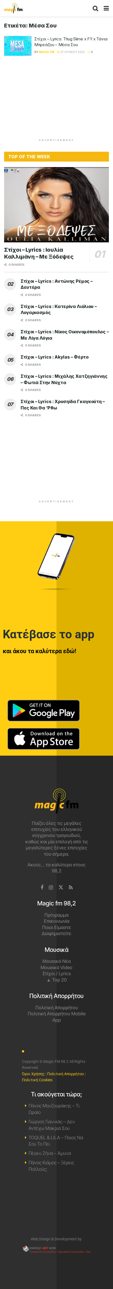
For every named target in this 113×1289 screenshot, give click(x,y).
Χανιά (56, 1207)
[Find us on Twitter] (60, 887)
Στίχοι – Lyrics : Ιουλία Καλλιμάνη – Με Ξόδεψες (38, 253)
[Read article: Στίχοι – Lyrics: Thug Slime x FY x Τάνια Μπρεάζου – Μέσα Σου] (18, 46)
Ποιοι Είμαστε (56, 927)
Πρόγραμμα (56, 915)
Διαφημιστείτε (56, 933)
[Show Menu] (106, 8)
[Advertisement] (56, 99)
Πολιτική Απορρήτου (56, 1007)
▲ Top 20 (56, 980)
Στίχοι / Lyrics (57, 973)
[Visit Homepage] (13, 8)
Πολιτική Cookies (37, 1080)
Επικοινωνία (56, 921)
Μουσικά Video (56, 967)
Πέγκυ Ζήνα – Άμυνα (50, 1153)
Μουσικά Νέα (57, 961)
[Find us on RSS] (71, 888)
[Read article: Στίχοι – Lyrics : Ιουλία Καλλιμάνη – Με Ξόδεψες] (56, 204)
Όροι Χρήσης (33, 1074)
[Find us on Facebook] (42, 888)
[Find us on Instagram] (51, 888)
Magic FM (46, 52)
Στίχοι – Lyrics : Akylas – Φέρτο (55, 357)
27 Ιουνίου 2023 (71, 52)
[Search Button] (95, 8)
